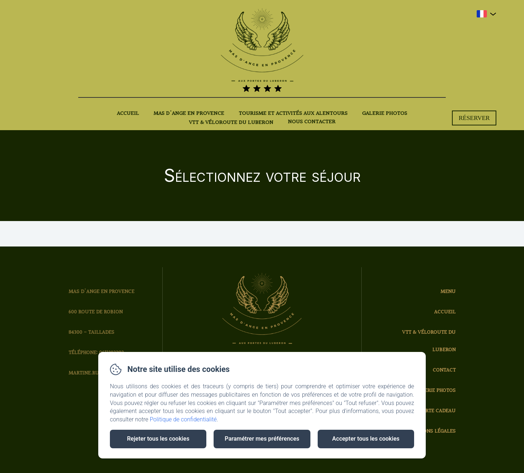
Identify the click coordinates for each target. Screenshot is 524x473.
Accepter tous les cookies (366, 438)
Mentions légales (431, 431)
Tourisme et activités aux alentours (293, 113)
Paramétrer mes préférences (262, 438)
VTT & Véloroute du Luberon (231, 122)
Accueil (128, 113)
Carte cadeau (437, 411)
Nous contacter (312, 122)
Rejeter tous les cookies (158, 438)
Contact (444, 370)
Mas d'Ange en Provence (189, 113)
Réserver (474, 118)
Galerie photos (384, 113)
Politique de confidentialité (183, 419)
